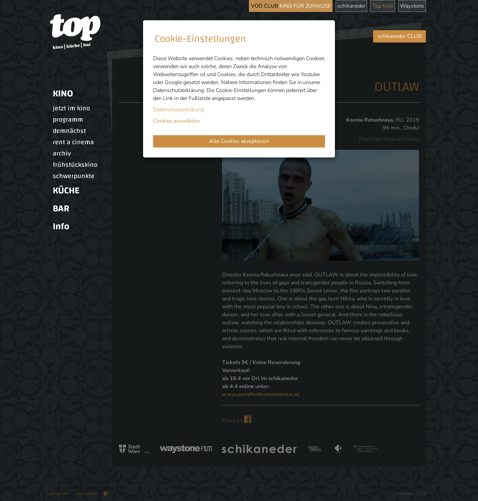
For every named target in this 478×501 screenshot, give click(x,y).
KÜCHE (66, 190)
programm (68, 119)
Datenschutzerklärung (178, 109)
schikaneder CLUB (399, 36)
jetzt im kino (71, 108)
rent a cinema (73, 142)
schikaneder (351, 6)
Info (61, 226)
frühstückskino (75, 164)
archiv (62, 153)
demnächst (69, 131)
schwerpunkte (74, 176)
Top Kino (382, 6)
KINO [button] (63, 93)
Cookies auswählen (176, 121)
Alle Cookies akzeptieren (239, 141)
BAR (61, 208)
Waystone (412, 6)
